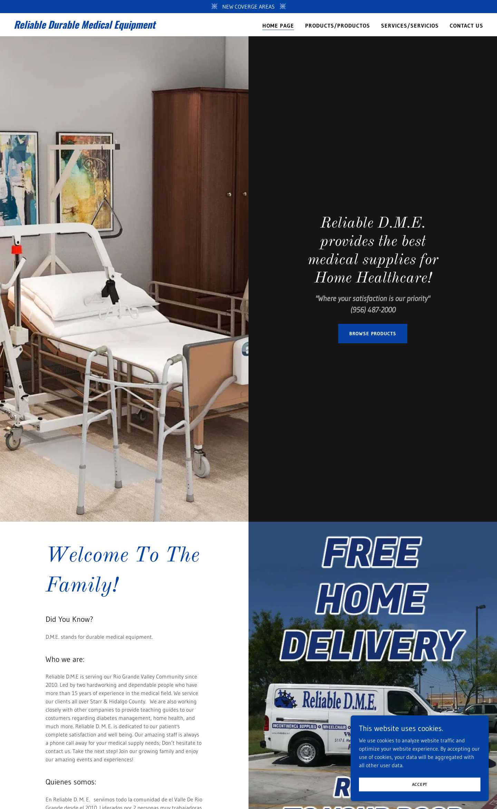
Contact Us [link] (466, 25)
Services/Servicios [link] (410, 25)
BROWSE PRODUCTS (372, 333)
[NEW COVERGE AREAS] (248, 6)
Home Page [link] (278, 25)
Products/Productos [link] (337, 25)
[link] (96, 26)
